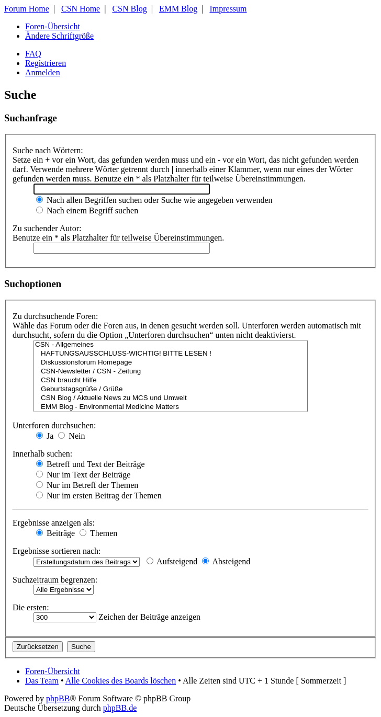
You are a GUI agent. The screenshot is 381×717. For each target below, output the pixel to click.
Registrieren (45, 63)
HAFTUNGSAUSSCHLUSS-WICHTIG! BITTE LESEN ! (170, 353)
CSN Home (80, 8)
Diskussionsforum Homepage (170, 362)
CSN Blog (129, 8)
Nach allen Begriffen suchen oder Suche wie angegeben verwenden (154, 200)
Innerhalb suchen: (42, 453)
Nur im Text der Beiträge (83, 474)
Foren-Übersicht (52, 26)
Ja (44, 435)
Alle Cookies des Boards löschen (120, 680)
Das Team (42, 680)
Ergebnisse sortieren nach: (57, 551)
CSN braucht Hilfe (170, 380)
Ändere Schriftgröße (59, 35)
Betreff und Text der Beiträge (90, 464)
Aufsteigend (172, 561)
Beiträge (55, 533)
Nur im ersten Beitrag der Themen (99, 495)
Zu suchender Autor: (47, 228)
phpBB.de (120, 707)
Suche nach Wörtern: (48, 150)
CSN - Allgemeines (170, 344)
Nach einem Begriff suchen (87, 210)
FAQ (33, 53)
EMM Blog (178, 8)
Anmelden (42, 72)
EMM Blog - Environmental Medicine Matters (170, 407)
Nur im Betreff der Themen (87, 485)
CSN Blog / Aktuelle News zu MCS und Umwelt (170, 398)
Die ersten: (31, 607)
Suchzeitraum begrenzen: (55, 579)
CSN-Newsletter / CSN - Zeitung (170, 371)
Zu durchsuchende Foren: (55, 316)
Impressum (227, 8)
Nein (71, 435)
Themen (98, 533)
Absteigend (226, 561)
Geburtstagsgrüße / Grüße (170, 389)
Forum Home (26, 8)
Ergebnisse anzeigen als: (54, 522)
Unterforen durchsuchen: (54, 425)
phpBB (58, 698)
